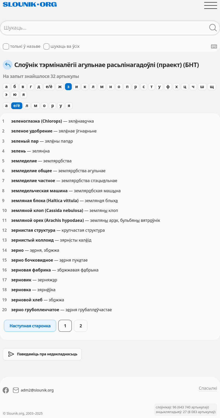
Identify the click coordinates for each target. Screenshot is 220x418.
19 (4, 300)
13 (4, 240)
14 (4, 250)
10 (4, 210)
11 (4, 220)
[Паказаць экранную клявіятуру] (214, 46)
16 (4, 270)
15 (4, 260)
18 (4, 290)
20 (4, 310)
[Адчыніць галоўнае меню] (210, 5)
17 (4, 280)
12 (4, 230)
